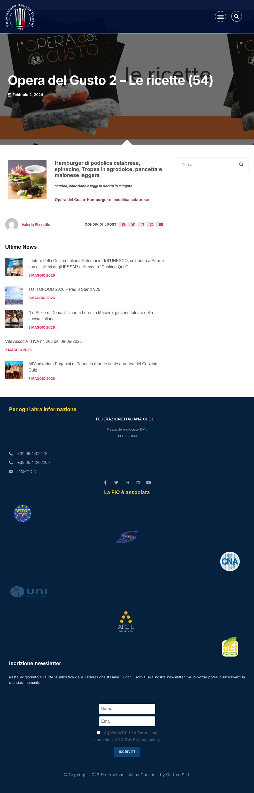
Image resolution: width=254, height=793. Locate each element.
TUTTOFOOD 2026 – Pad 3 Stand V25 (64, 289)
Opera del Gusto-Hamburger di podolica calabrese (102, 199)
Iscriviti (127, 752)
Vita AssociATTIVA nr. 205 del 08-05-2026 (43, 341)
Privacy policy (146, 739)
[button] (220, 16)
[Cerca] (241, 165)
